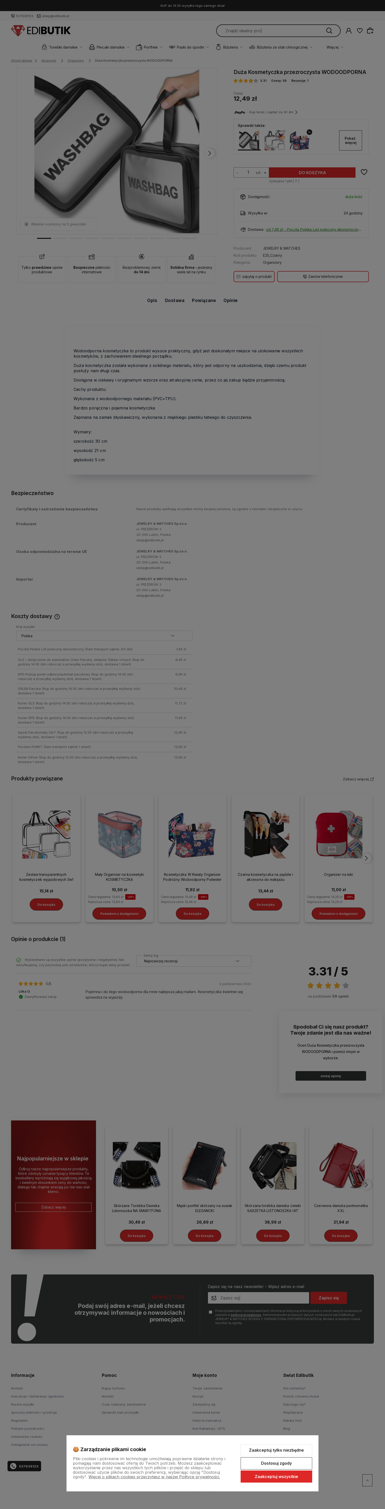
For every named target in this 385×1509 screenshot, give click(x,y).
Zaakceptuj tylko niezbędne (276, 1450)
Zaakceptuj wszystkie (276, 1476)
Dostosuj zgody (276, 1463)
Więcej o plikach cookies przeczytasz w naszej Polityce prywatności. (154, 1476)
